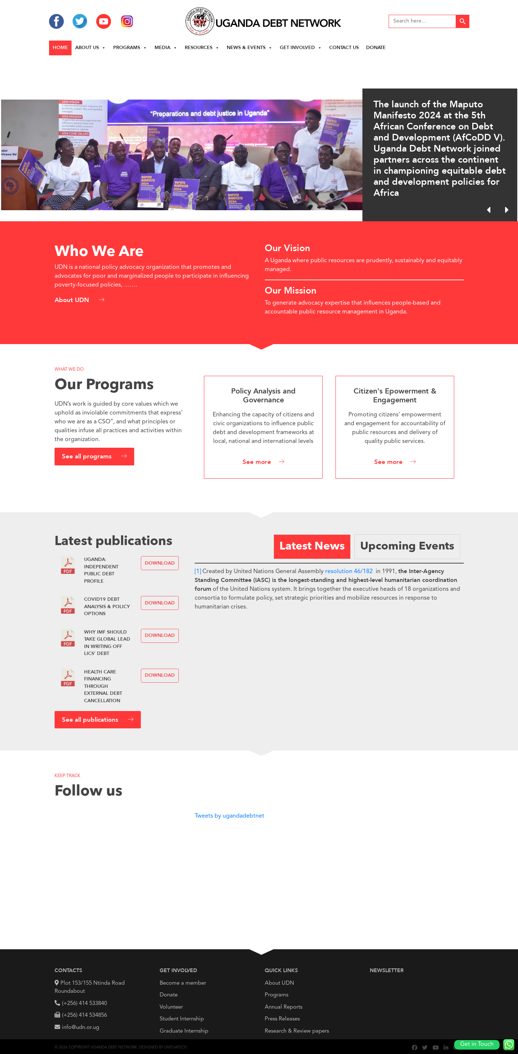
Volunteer (171, 1007)
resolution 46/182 (349, 572)
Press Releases (282, 1019)
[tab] (312, 546)
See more (257, 462)
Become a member (183, 983)
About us (90, 47)
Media (165, 47)
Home (60, 47)
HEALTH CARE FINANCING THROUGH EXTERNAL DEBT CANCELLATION (103, 686)
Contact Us (344, 47)
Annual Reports (283, 1007)
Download (160, 563)
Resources (202, 47)
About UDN (73, 300)
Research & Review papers (297, 1031)
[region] (259, 138)
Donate (376, 47)
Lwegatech (175, 1047)
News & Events (249, 47)
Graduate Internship (184, 1031)
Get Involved (301, 47)
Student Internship (182, 1019)
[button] (506, 210)
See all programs (88, 457)
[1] (198, 572)
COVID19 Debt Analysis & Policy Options (107, 606)
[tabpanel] (329, 587)
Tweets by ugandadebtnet (229, 816)
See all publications (91, 720)
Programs (130, 47)
